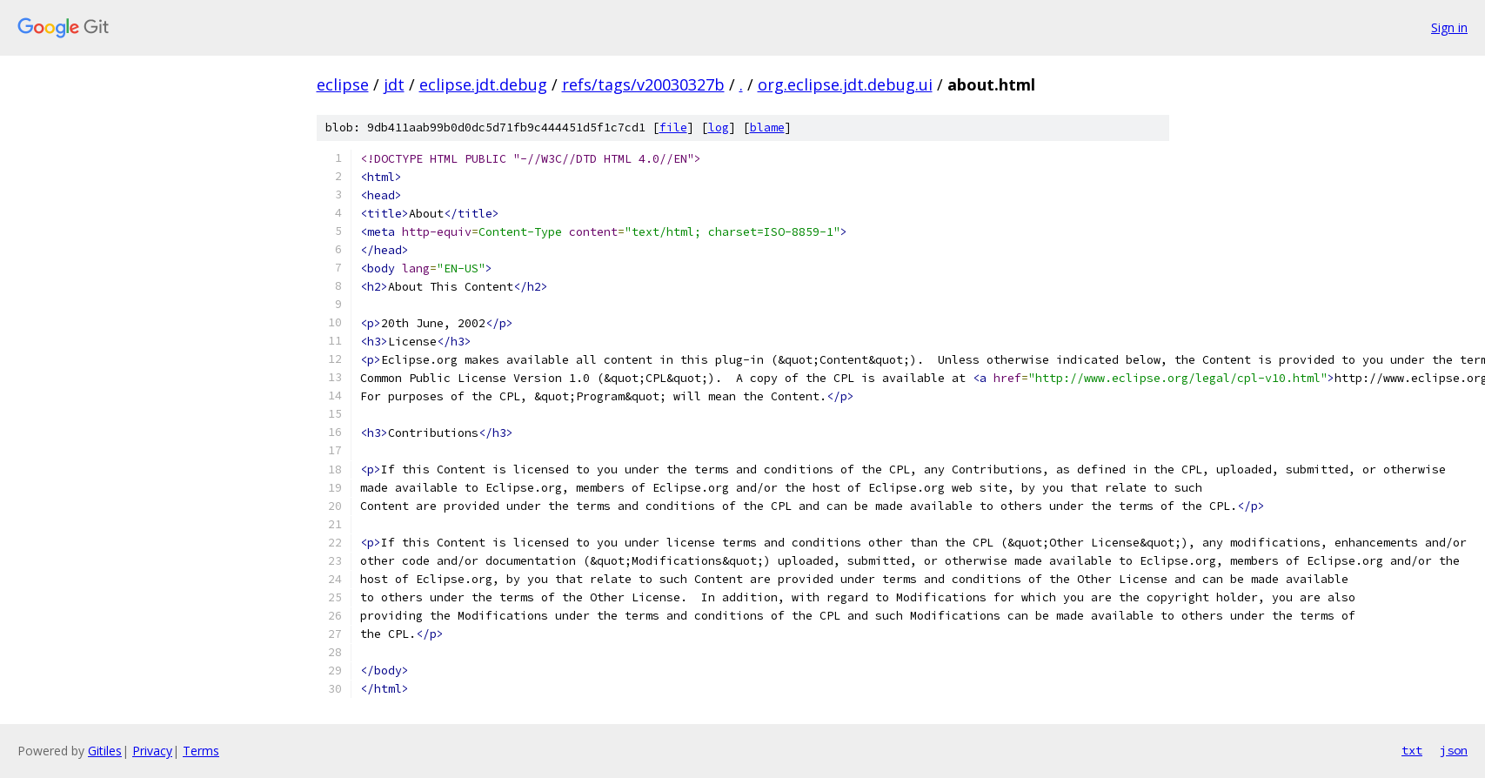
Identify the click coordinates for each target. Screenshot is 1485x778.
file (673, 127)
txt (1411, 750)
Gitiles (105, 750)
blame (767, 127)
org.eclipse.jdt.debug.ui (845, 84)
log (718, 127)
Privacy (152, 750)
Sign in (1449, 27)
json (1454, 750)
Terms (201, 750)
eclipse (343, 84)
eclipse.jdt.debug (483, 84)
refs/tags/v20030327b (643, 84)
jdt (394, 84)
